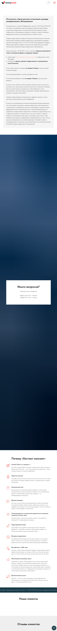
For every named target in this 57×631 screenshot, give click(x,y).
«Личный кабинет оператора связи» (26, 57)
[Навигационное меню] (54, 2)
